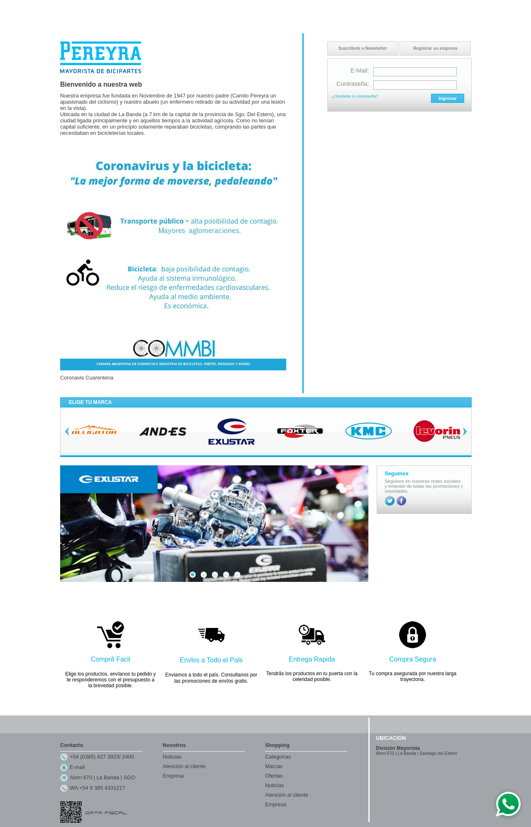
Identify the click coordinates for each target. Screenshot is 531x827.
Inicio (390, 8)
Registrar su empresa (435, 48)
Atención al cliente (184, 766)
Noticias (172, 757)
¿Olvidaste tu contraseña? (355, 96)
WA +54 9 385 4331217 (97, 788)
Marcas (274, 766)
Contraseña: (352, 83)
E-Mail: (360, 70)
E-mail (77, 767)
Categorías (278, 757)
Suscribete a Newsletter (363, 48)
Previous (67, 431)
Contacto (410, 8)
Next (465, 431)
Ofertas (274, 776)
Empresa (173, 776)
